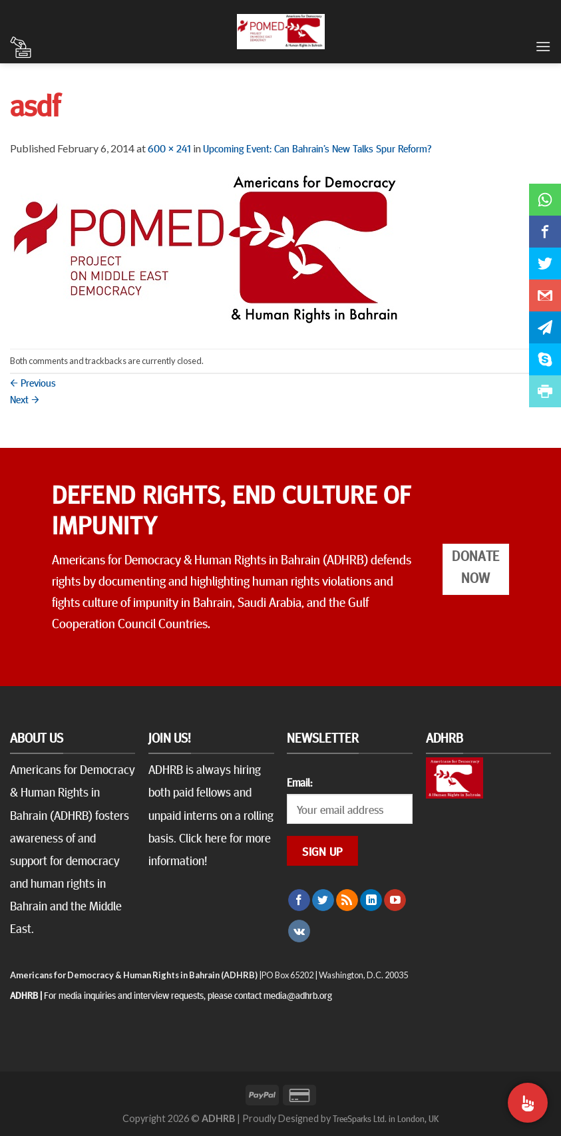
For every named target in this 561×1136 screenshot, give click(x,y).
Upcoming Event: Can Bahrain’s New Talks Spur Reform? (317, 147)
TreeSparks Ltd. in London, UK (386, 1118)
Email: (299, 782)
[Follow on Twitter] (323, 900)
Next (24, 398)
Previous (33, 382)
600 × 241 (169, 147)
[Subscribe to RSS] (347, 900)
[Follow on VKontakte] (299, 931)
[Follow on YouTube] (395, 900)
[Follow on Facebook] (299, 900)
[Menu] (543, 46)
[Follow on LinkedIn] (371, 900)
